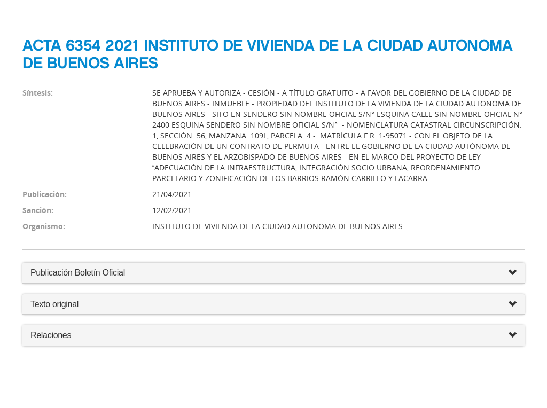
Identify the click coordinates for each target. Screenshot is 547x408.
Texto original (54, 304)
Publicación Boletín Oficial (77, 272)
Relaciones (273, 336)
